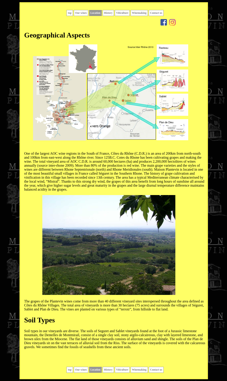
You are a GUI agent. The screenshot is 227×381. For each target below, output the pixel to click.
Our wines (81, 12)
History (108, 12)
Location (95, 12)
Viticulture (122, 12)
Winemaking (139, 12)
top (70, 12)
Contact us (156, 12)
